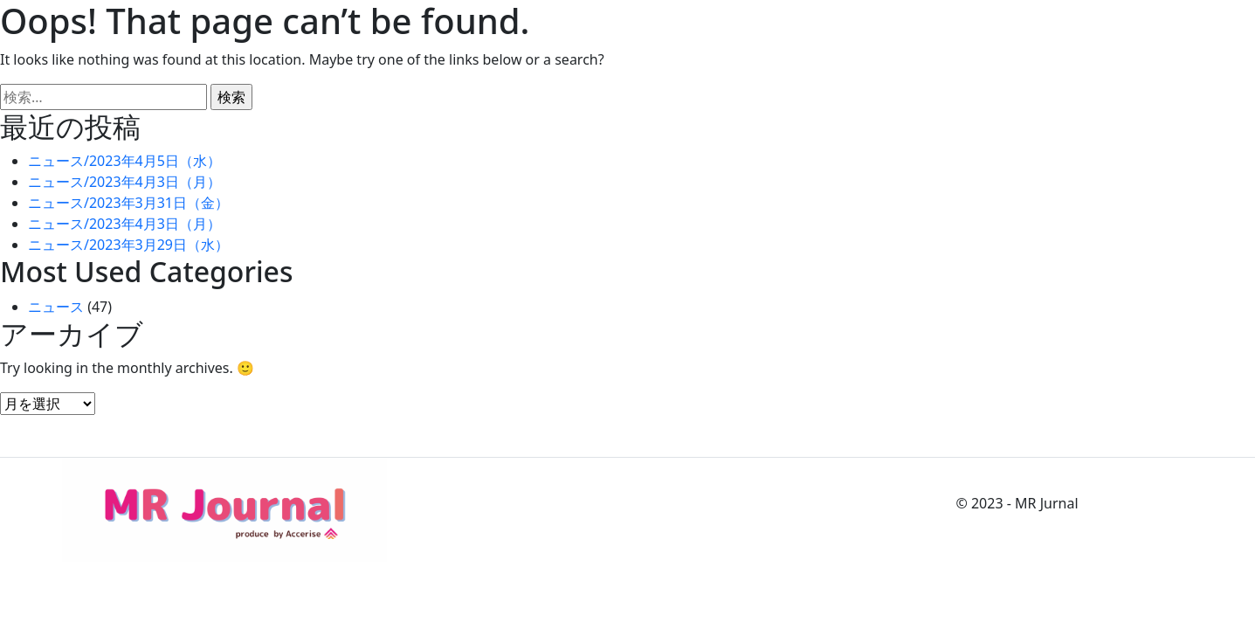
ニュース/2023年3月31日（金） (128, 202)
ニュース (56, 306)
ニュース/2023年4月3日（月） (124, 181)
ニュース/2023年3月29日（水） (128, 244)
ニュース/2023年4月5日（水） (124, 160)
